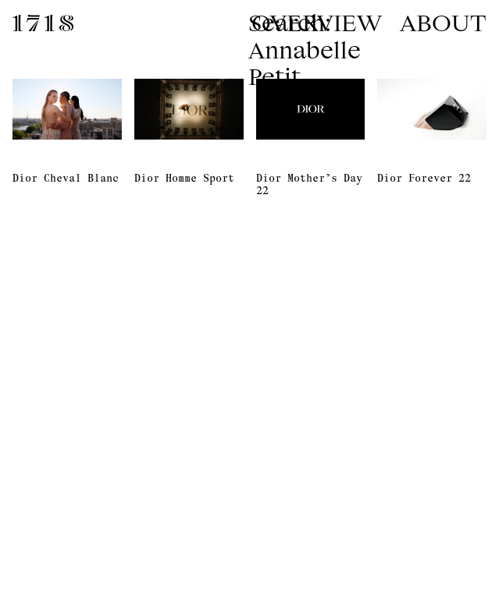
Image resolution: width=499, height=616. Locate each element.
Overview (316, 22)
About (443, 22)
